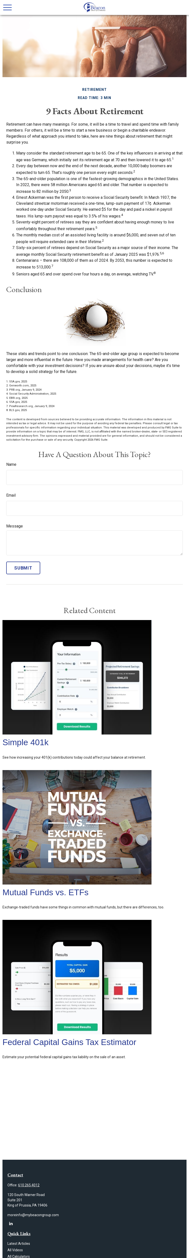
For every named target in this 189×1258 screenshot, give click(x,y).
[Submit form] (23, 568)
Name (11, 464)
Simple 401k (25, 742)
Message (14, 526)
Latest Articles (18, 1244)
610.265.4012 (28, 1185)
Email (11, 495)
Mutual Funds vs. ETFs (45, 892)
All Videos (15, 1250)
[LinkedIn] (10, 1223)
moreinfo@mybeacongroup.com (33, 1215)
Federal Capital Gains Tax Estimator (69, 1042)
